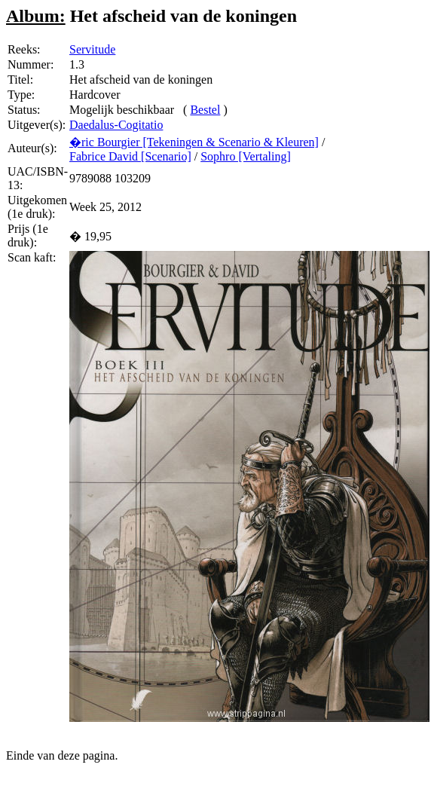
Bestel (205, 109)
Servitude (92, 49)
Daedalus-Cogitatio (116, 124)
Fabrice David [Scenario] (130, 156)
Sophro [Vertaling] (245, 156)
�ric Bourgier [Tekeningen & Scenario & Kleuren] (194, 142)
